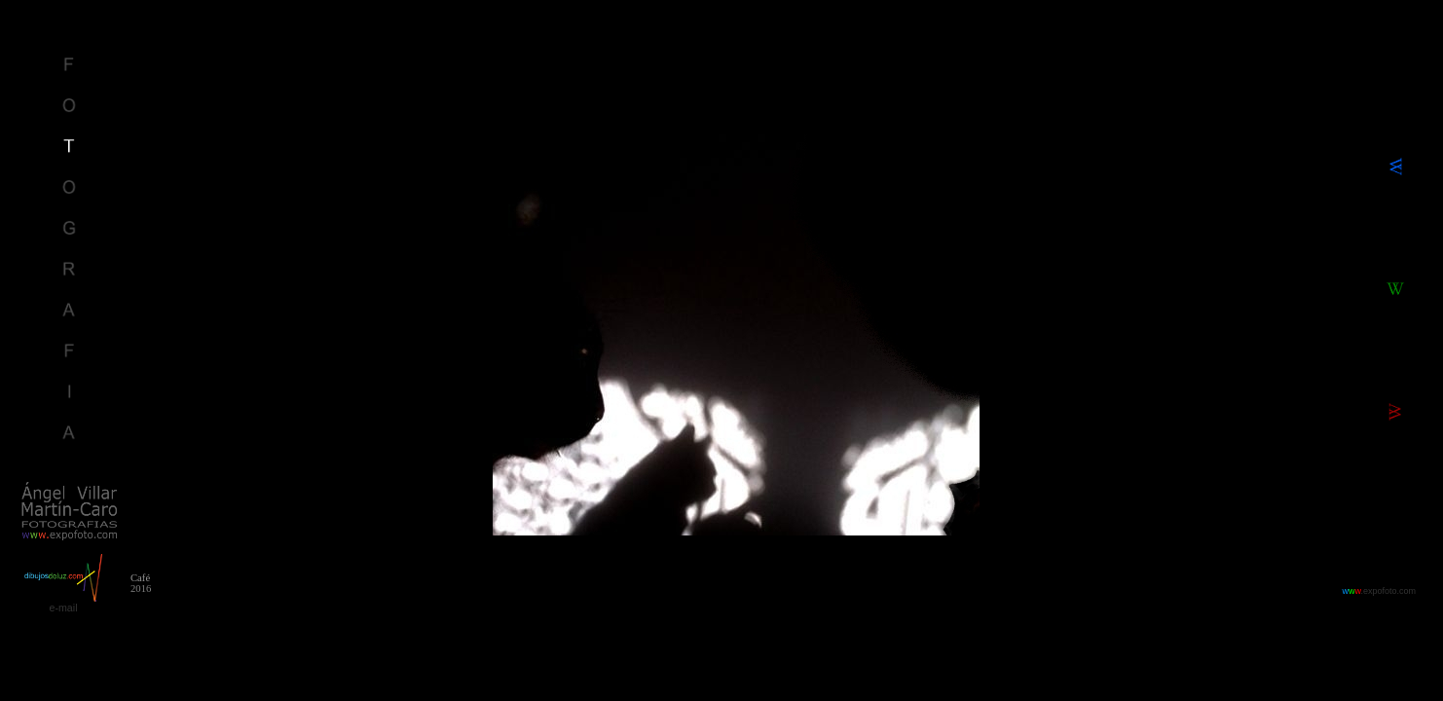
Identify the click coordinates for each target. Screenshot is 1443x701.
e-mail (63, 607)
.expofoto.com (1379, 591)
